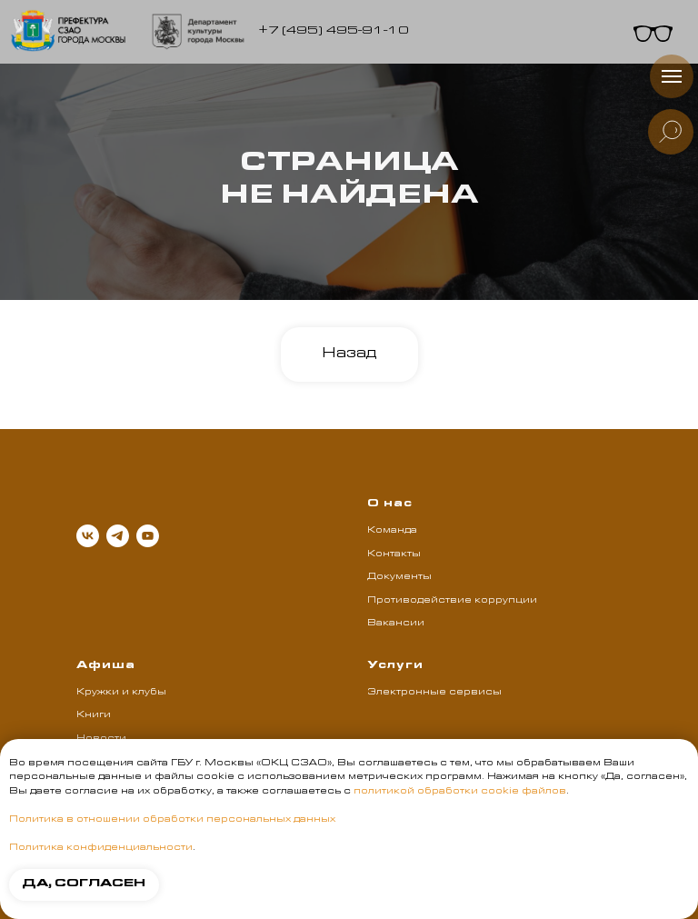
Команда (392, 530)
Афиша (105, 666)
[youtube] (147, 535)
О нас (390, 504)
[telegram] (117, 535)
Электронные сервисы (434, 692)
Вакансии (395, 623)
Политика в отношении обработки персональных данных (172, 819)
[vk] (87, 535)
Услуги (395, 666)
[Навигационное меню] (672, 76)
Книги (93, 715)
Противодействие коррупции (452, 600)
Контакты (394, 554)
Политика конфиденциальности (101, 848)
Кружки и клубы (121, 692)
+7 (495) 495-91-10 (333, 31)
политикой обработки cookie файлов (460, 791)
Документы (399, 577)
